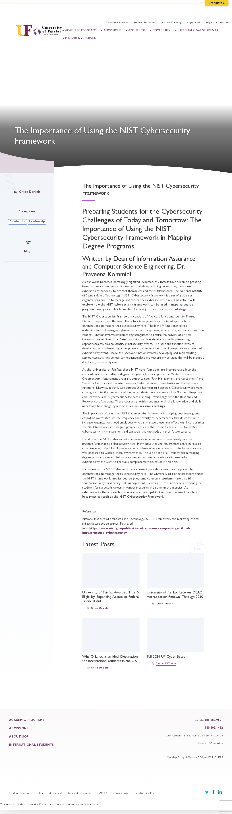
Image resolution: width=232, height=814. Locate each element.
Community (162, 30)
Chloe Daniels (29, 192)
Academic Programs (80, 30)
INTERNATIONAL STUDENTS (31, 745)
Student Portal (55, 8)
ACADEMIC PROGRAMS (26, 720)
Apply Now (193, 23)
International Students (198, 30)
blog (27, 251)
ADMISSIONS (18, 728)
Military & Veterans (80, 38)
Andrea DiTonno (166, 664)
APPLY (103, 793)
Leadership (37, 221)
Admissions (112, 30)
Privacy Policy (121, 793)
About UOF (137, 30)
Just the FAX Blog (171, 23)
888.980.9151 (213, 720)
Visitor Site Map (145, 793)
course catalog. (174, 309)
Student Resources (145, 23)
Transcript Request (117, 23)
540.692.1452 (213, 728)
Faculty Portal (83, 8)
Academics (17, 221)
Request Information (217, 23)
